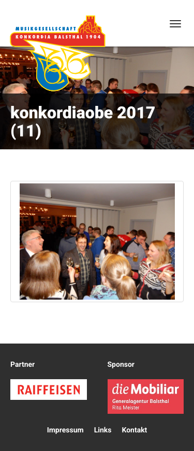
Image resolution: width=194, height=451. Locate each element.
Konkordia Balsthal (57, 53)
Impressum (65, 430)
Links (103, 430)
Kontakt (134, 430)
